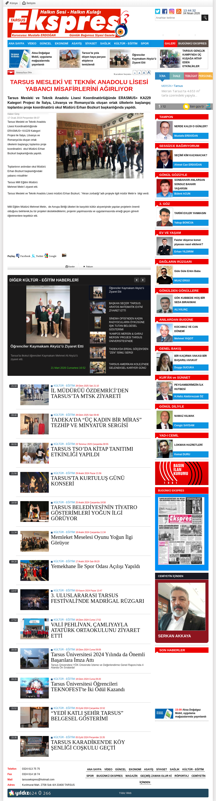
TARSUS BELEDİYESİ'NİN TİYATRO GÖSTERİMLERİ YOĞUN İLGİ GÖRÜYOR (94, 512)
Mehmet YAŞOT (183, 338)
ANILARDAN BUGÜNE (176, 319)
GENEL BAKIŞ (170, 348)
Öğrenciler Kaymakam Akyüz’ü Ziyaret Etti (46, 346)
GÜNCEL (46, 43)
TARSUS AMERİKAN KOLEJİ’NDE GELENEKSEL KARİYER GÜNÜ (129, 366)
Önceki (136, 280)
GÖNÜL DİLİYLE (171, 406)
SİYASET (91, 43)
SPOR (145, 43)
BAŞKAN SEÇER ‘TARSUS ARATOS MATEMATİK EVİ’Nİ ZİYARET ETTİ (126, 307)
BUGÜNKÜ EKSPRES (192, 43)
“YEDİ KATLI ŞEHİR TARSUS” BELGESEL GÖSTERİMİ (87, 715)
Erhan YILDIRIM (184, 251)
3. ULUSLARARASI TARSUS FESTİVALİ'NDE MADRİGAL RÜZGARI (97, 598)
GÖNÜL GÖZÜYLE (173, 175)
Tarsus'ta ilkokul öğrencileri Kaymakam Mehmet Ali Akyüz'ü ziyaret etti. (44, 357)
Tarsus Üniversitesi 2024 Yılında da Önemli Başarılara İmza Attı (98, 657)
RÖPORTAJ (182, 775)
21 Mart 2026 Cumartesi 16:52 (68, 367)
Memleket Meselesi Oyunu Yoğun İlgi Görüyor (92, 540)
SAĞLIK (105, 43)
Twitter (39, 256)
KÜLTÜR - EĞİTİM (126, 43)
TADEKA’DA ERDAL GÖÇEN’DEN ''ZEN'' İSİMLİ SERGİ (128, 351)
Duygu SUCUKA (184, 367)
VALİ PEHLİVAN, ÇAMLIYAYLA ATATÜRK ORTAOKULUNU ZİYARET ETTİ (95, 630)
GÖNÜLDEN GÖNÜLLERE (179, 290)
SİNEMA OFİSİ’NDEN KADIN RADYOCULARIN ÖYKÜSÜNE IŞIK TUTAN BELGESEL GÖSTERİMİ (127, 324)
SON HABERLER (172, 650)
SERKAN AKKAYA (174, 636)
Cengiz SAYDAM (184, 425)
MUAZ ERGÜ (182, 280)
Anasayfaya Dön (24, 72)
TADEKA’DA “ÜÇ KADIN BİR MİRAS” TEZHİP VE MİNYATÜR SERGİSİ (96, 422)
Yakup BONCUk (183, 222)
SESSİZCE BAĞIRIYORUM (179, 146)
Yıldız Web (125, 793)
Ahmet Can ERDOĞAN (188, 164)
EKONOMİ (61, 43)
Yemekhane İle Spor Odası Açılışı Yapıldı (95, 566)
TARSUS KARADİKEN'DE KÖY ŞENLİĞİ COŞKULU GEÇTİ (88, 745)
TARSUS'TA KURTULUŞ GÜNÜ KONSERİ (88, 481)
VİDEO (32, 43)
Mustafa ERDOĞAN (186, 135)
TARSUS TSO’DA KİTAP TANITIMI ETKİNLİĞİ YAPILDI (92, 451)
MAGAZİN (132, 775)
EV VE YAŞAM (170, 232)
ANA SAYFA (16, 43)
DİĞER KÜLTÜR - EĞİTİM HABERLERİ (43, 280)
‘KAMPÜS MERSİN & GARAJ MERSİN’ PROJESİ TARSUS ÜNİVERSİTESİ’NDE (126, 337)
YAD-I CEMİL (169, 435)
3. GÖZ (164, 204)
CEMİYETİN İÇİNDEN (170, 576)
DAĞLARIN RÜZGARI (175, 261)
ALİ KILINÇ (181, 309)
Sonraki (142, 280)
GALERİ (170, 43)
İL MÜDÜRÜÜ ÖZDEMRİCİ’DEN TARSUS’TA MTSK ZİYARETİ (90, 393)
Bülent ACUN (182, 193)
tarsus (135, 793)
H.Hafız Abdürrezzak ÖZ (188, 396)
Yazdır (71, 266)
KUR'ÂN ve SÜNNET (174, 377)
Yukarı (89, 266)
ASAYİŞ (77, 43)
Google (52, 256)
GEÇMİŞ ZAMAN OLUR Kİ (156, 775)
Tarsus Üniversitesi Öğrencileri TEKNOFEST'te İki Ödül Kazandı (88, 686)
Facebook (25, 256)
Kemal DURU (182, 454)
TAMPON (166, 117)
